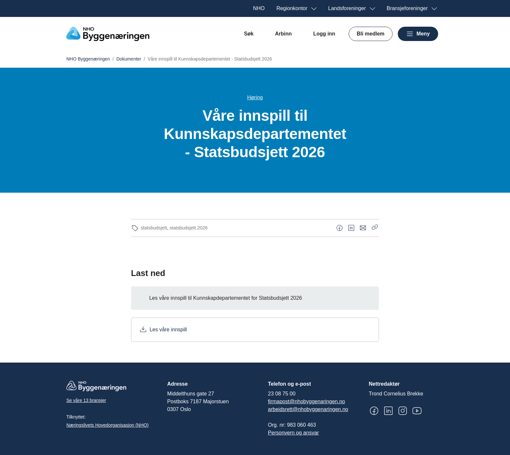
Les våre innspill (168, 329)
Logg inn (324, 33)
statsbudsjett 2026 (188, 227)
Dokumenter (128, 59)
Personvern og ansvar (293, 432)
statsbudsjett (154, 227)
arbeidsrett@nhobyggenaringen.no (308, 409)
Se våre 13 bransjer (86, 400)
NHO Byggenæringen (88, 59)
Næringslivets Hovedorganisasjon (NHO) (107, 425)
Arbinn (283, 33)
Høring (255, 97)
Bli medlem (370, 33)
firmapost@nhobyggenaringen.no (306, 401)
